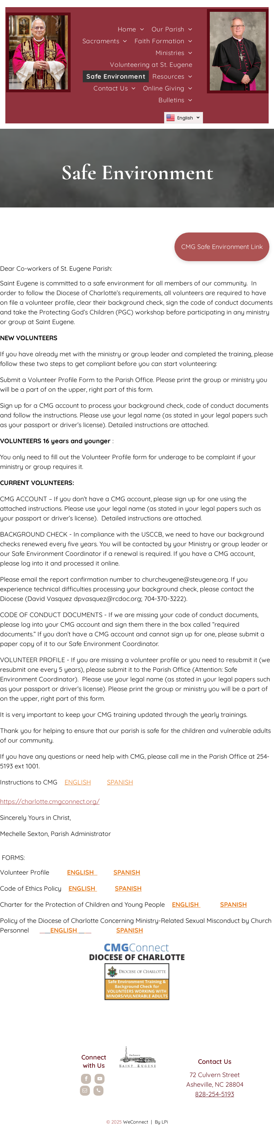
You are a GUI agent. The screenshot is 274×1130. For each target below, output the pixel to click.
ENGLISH (78, 782)
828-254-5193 (214, 1094)
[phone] (98, 1091)
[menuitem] (131, 29)
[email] (85, 1091)
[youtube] (100, 1080)
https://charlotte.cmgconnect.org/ (50, 801)
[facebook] (86, 1080)
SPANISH (120, 782)
